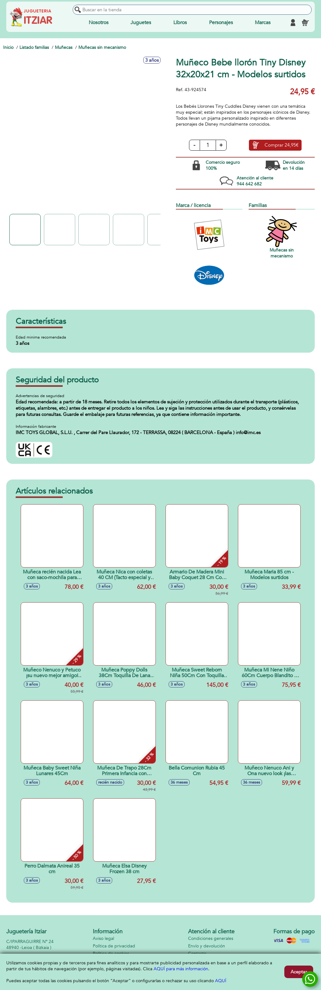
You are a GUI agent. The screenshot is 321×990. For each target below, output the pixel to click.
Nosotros (98, 22)
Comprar (281, 145)
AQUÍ (220, 981)
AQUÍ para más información (181, 969)
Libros (180, 22)
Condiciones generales (210, 938)
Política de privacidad (114, 946)
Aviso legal (103, 938)
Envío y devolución (206, 946)
